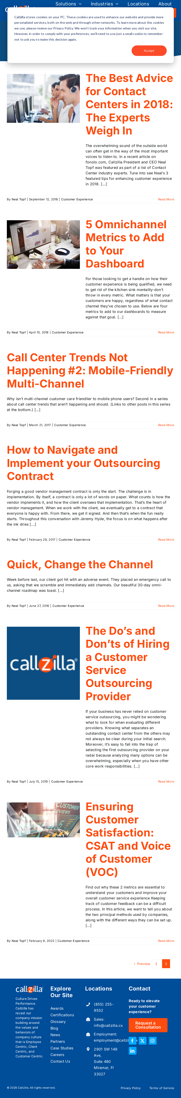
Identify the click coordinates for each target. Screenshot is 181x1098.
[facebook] (132, 1041)
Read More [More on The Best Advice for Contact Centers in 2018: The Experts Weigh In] (166, 199)
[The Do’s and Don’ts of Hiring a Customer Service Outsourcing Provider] (43, 663)
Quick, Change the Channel (80, 564)
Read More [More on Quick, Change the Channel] (166, 606)
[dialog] (90, 35)
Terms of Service (161, 1088)
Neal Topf (19, 199)
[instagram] (153, 1041)
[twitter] (143, 1041)
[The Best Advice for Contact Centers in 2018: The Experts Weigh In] (43, 98)
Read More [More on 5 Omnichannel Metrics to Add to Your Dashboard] (166, 332)
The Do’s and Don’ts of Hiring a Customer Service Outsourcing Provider (128, 663)
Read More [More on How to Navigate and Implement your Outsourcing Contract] (166, 539)
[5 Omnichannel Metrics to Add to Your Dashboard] (43, 244)
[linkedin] (132, 1051)
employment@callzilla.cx (116, 1040)
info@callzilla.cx (108, 1025)
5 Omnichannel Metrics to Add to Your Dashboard (126, 244)
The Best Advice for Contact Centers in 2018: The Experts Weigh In (129, 104)
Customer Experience (77, 199)
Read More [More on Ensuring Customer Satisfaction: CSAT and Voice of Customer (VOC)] (166, 941)
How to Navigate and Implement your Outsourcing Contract (83, 463)
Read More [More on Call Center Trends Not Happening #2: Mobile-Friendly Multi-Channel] (166, 425)
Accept (149, 50)
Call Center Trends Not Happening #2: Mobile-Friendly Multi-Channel (90, 370)
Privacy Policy (131, 1088)
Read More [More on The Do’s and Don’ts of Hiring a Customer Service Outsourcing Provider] (166, 781)
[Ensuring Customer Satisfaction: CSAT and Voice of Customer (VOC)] (43, 820)
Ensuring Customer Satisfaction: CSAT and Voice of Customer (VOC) (128, 839)
